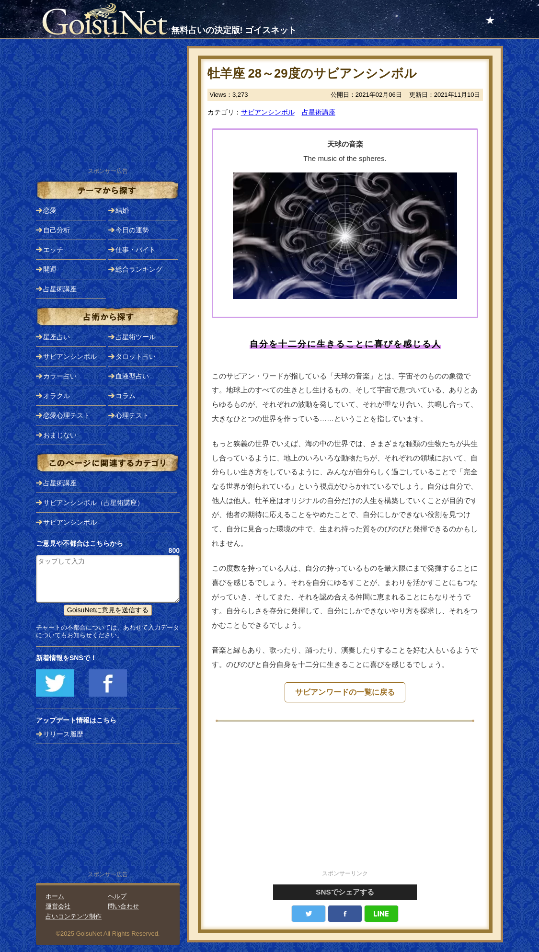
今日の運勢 (132, 230)
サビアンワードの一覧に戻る (345, 692)
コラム (125, 396)
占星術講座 (318, 112)
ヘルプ (117, 896)
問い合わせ (123, 906)
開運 (50, 269)
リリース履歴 (63, 734)
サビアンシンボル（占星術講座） (93, 502)
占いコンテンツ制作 (74, 916)
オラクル (56, 396)
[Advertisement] (344, 801)
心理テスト (132, 415)
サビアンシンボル (268, 112)
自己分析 (56, 230)
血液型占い (132, 376)
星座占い (56, 337)
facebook (345, 914)
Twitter (308, 914)
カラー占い (60, 376)
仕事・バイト (135, 249)
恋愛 (50, 210)
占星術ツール (135, 337)
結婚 (122, 210)
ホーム (55, 896)
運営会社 (58, 906)
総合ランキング (138, 269)
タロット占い (135, 356)
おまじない (60, 435)
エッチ (53, 249)
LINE (381, 914)
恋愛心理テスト (66, 415)
